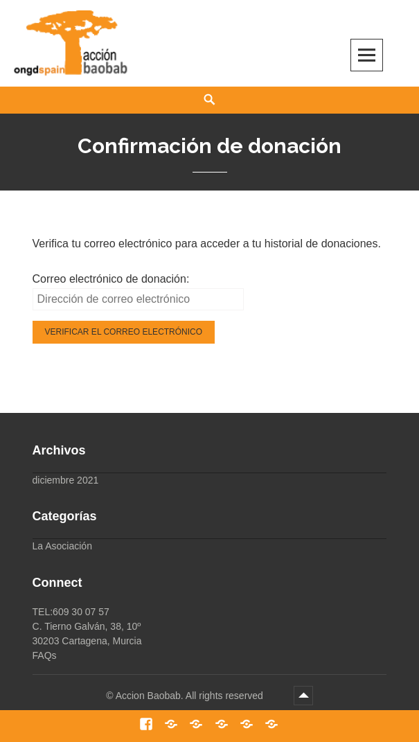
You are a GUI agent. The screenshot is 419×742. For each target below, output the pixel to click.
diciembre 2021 (66, 480)
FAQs (45, 655)
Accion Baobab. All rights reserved (191, 695)
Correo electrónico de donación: (111, 279)
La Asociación (62, 545)
